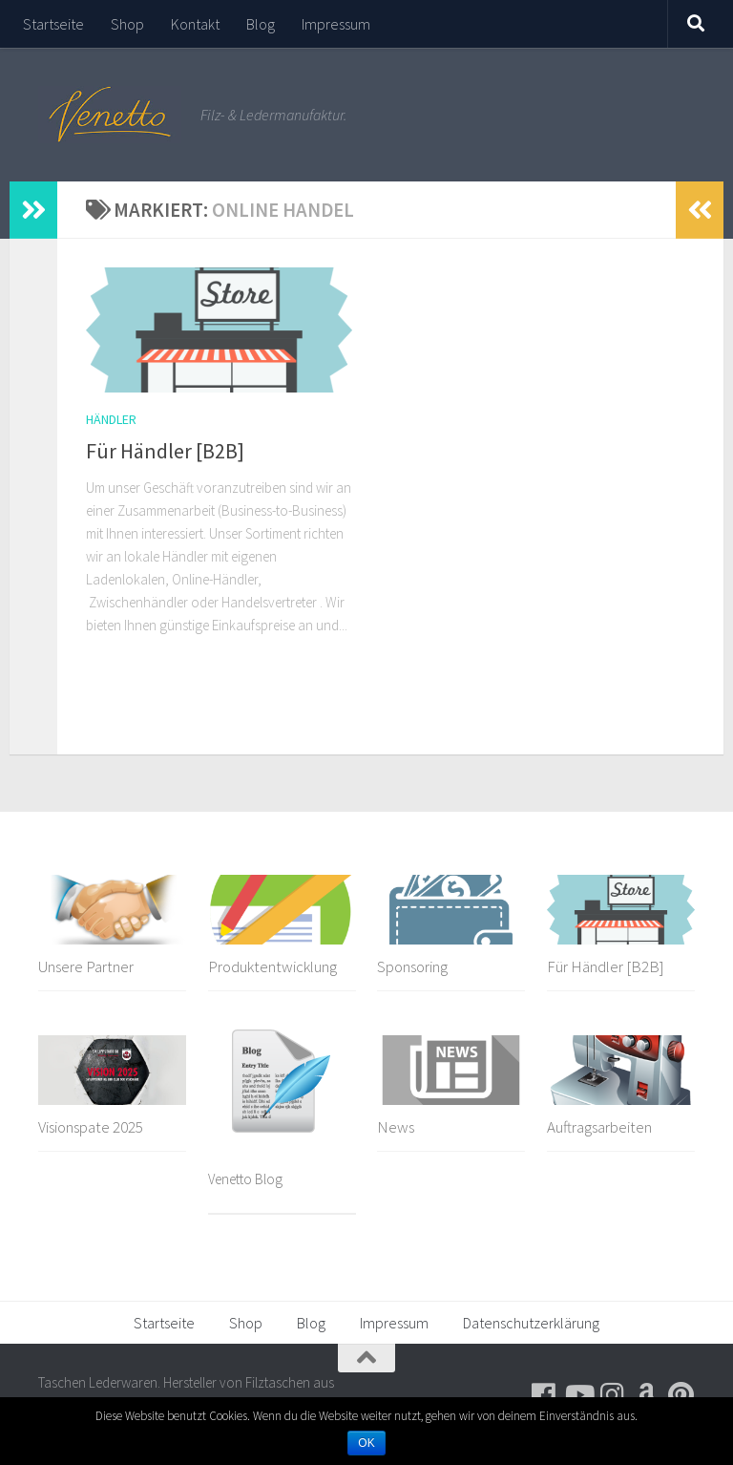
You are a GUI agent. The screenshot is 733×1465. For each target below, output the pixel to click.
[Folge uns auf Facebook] (544, 1395)
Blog (260, 23)
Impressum (336, 23)
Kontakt (195, 23)
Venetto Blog (245, 1179)
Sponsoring (412, 966)
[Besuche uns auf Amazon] (647, 1395)
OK (366, 1443)
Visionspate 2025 (90, 1126)
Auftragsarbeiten (599, 1126)
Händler (111, 419)
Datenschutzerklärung (531, 1322)
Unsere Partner (86, 966)
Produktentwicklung (272, 966)
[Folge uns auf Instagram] (612, 1395)
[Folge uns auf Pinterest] (681, 1395)
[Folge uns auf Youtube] (578, 1395)
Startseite (53, 23)
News (395, 1126)
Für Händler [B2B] (165, 450)
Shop (127, 23)
